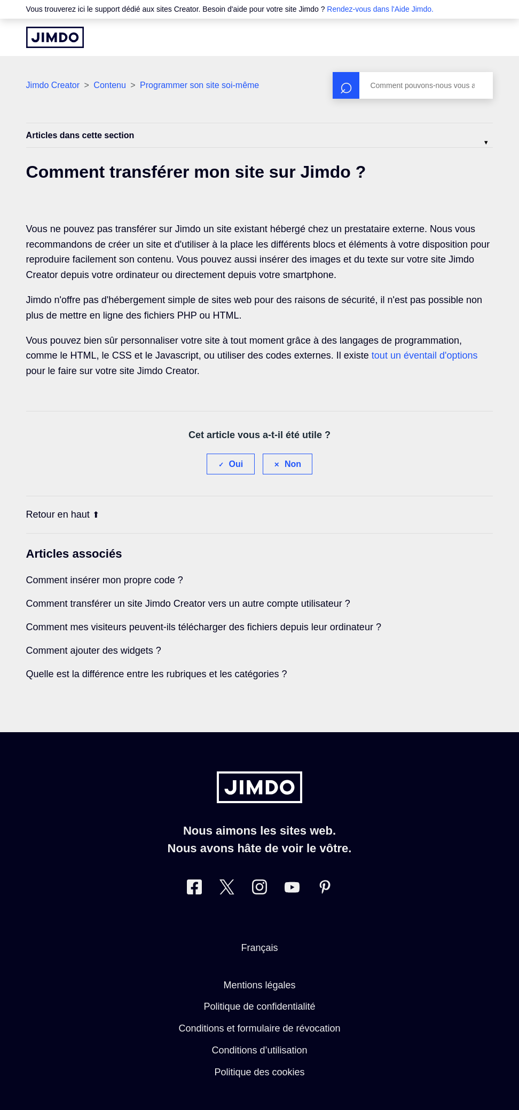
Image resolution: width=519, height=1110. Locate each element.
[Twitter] (226, 889)
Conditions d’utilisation (259, 1050)
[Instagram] (259, 889)
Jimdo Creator (53, 85)
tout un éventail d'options (425, 355)
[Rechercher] (413, 85)
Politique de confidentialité (259, 1006)
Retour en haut (62, 514)
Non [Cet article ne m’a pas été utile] (293, 464)
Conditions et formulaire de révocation (259, 1028)
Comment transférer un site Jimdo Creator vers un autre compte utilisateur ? (188, 603)
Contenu (109, 85)
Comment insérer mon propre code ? (104, 580)
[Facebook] (194, 889)
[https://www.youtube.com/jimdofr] (292, 889)
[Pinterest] (324, 889)
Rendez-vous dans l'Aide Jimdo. (380, 9)
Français (259, 947)
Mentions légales (259, 985)
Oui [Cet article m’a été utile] (236, 464)
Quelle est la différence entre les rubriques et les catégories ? (156, 674)
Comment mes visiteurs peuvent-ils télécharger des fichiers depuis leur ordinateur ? (203, 627)
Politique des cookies (259, 1072)
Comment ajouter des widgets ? (93, 650)
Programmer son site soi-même (199, 85)
